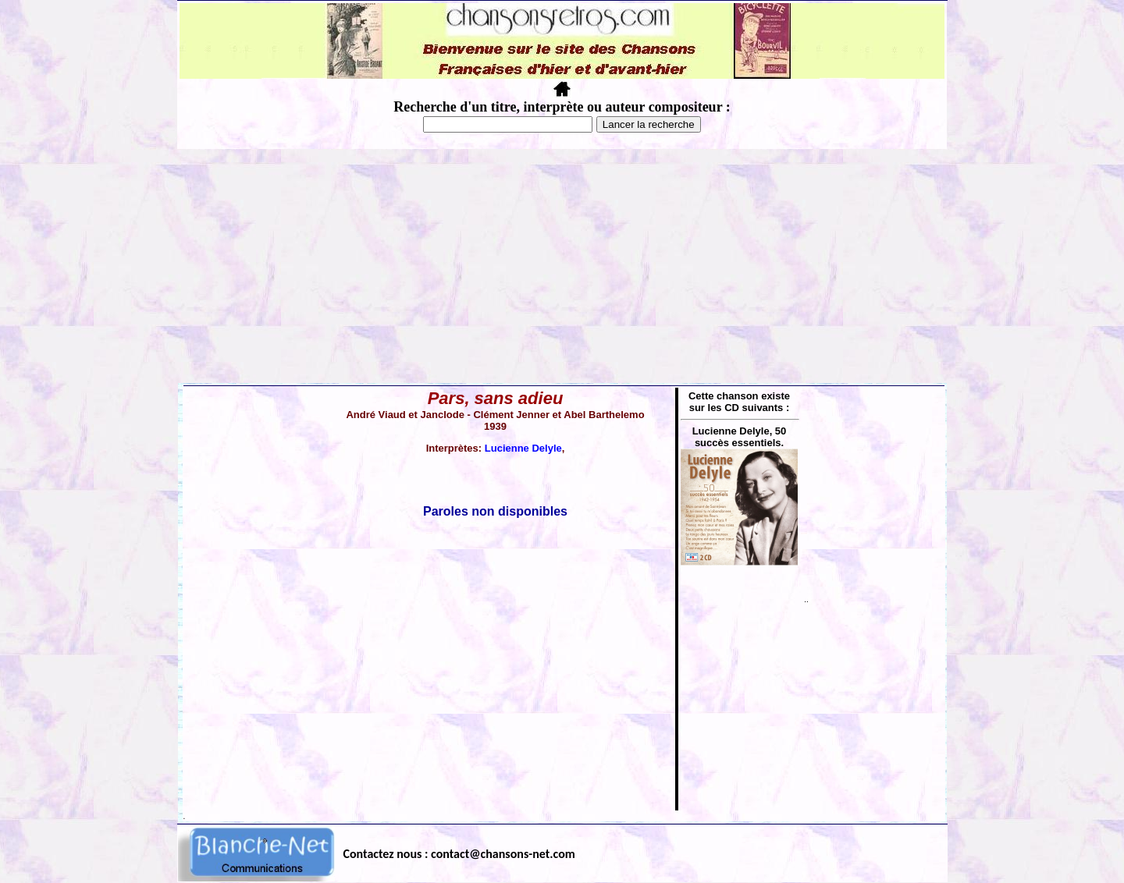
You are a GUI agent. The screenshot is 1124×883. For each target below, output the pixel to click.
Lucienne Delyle (523, 448)
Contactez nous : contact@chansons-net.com (459, 853)
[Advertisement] (562, 266)
